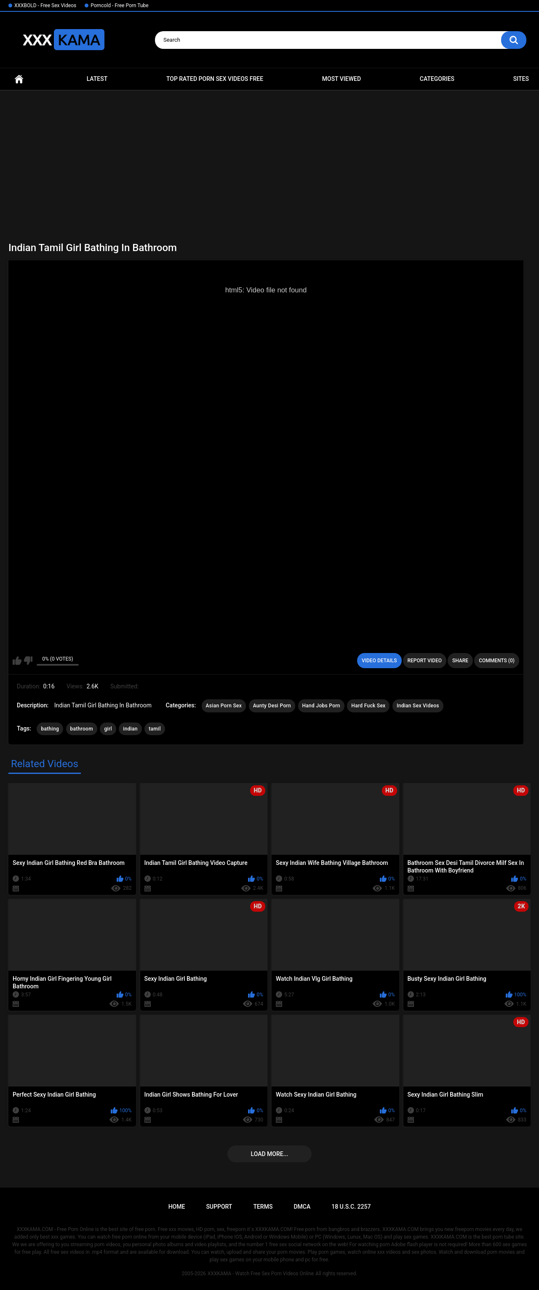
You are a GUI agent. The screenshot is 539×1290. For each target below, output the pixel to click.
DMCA (302, 1206)
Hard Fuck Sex (368, 706)
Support (219, 1206)
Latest (97, 78)
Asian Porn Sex (224, 706)
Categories (437, 78)
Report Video (425, 661)
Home (18, 79)
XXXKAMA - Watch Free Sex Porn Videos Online (261, 1274)
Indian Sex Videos (418, 706)
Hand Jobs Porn (321, 706)
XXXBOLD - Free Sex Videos (45, 5)
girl (108, 729)
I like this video (17, 660)
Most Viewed (341, 78)
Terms (262, 1206)
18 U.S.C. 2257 (351, 1206)
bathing (50, 729)
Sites (521, 78)
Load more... (269, 1154)
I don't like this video (28, 660)
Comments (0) (497, 661)
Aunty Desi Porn (272, 706)
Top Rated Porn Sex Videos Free (214, 78)
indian (130, 729)
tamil (155, 729)
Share (460, 661)
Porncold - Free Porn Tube (119, 5)
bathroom (81, 729)
